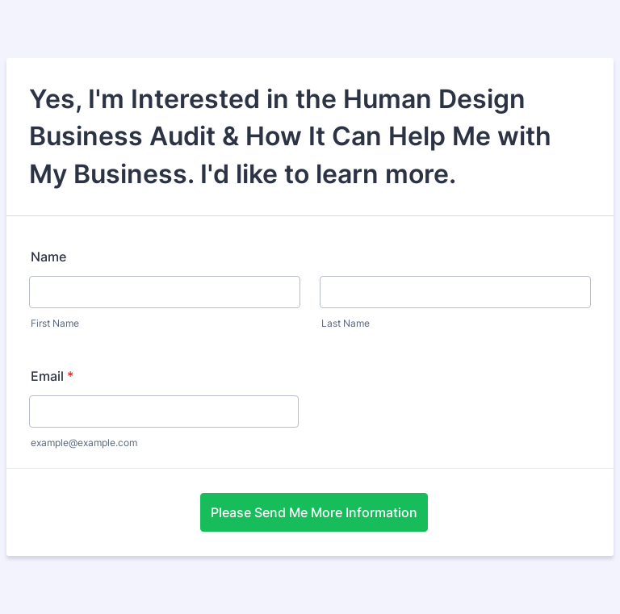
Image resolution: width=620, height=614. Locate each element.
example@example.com (84, 442)
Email (52, 376)
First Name (55, 323)
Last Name (345, 323)
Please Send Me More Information (314, 512)
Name (48, 257)
